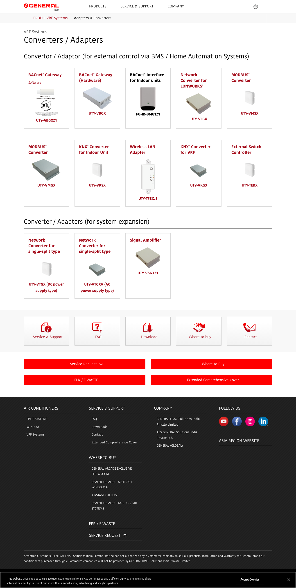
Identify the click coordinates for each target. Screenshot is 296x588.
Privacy (49, 573)
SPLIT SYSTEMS (37, 419)
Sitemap (63, 573)
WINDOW (33, 427)
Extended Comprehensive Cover (213, 380)
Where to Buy (213, 364)
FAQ (94, 419)
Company (163, 408)
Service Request (86, 364)
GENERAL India (41, 6)
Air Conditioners (41, 408)
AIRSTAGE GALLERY (104, 495)
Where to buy (102, 458)
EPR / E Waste (102, 524)
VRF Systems (36, 434)
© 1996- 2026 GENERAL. (258, 573)
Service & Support (107, 408)
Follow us (229, 408)
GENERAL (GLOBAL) (170, 445)
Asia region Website (239, 439)
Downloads (100, 427)
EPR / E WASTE (86, 380)
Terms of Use (32, 573)
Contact (97, 434)
